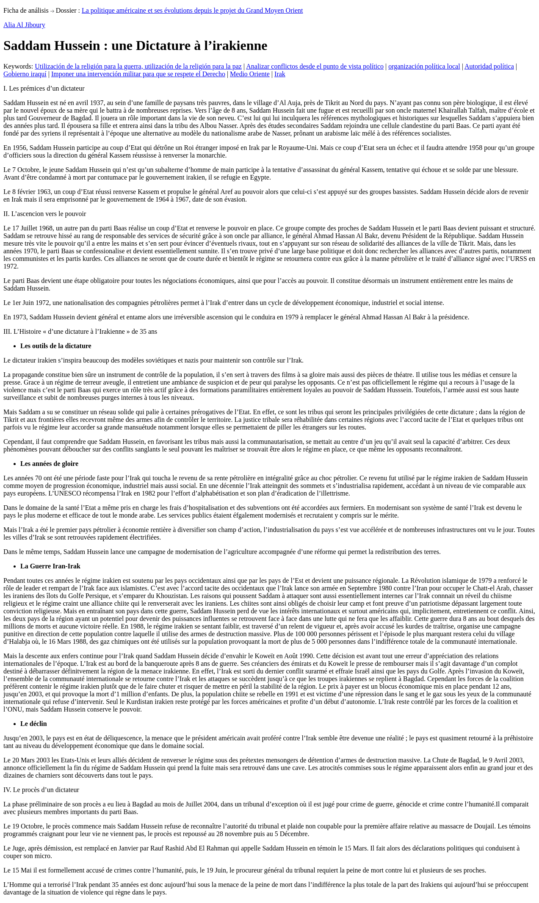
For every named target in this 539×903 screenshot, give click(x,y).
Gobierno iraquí (25, 74)
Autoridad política (489, 66)
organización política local (424, 66)
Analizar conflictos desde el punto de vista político (315, 66)
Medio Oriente (250, 74)
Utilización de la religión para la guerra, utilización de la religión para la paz (138, 66)
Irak (279, 74)
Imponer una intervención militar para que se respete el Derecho (138, 74)
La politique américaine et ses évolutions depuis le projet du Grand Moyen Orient (192, 10)
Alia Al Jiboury (24, 24)
